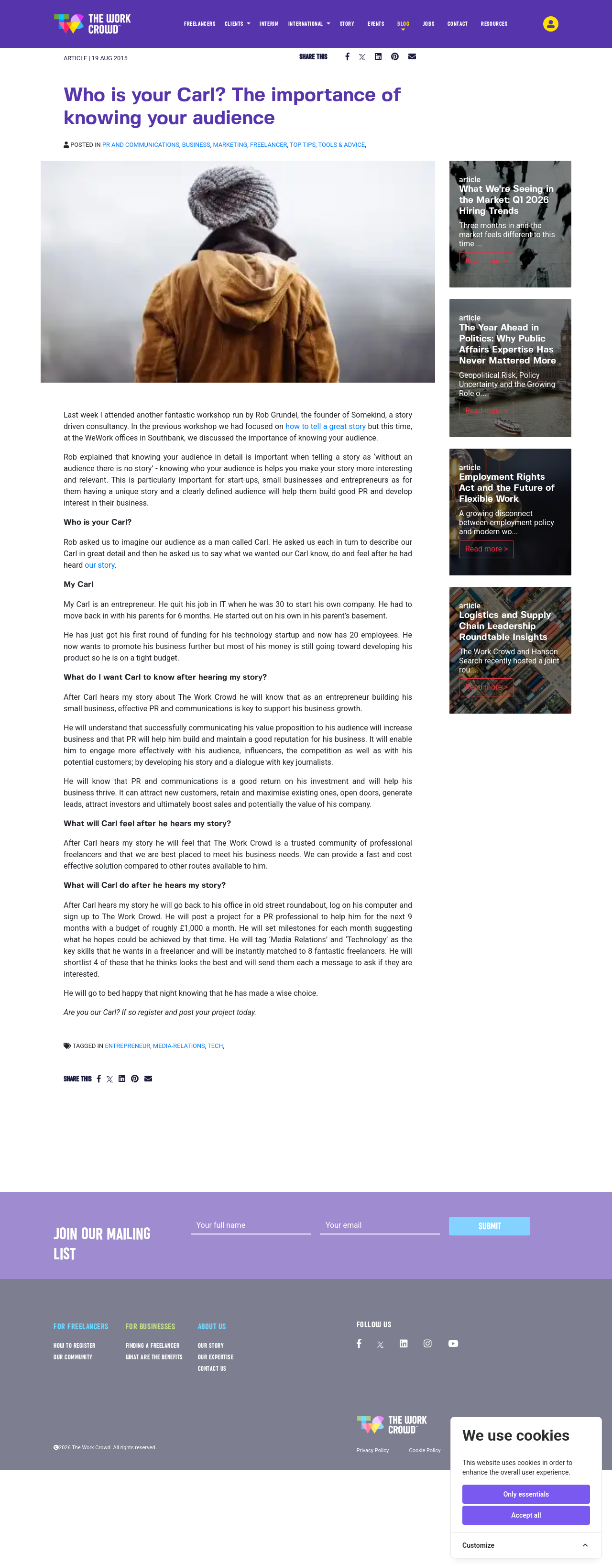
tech (215, 1045)
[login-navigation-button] (550, 24)
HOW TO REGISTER (75, 1345)
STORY (347, 27)
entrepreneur (127, 1045)
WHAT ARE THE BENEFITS (154, 1357)
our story (99, 565)
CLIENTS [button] (235, 24)
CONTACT (458, 27)
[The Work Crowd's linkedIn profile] (404, 1344)
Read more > (486, 260)
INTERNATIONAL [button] (306, 24)
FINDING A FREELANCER (153, 1345)
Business (196, 144)
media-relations (179, 1045)
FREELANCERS (199, 27)
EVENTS (376, 27)
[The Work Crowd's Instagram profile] (428, 1344)
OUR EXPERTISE (216, 1357)
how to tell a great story (325, 426)
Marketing (230, 144)
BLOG (403, 27)
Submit (490, 1226)
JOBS (428, 27)
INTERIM (269, 24)
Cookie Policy (424, 1450)
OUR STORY (211, 1345)
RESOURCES (494, 27)
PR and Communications (140, 144)
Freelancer (268, 144)
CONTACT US (212, 1368)
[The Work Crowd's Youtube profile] (453, 1344)
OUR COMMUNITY (73, 1357)
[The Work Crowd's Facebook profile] (359, 1344)
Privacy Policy (373, 1450)
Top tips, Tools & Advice (327, 144)
